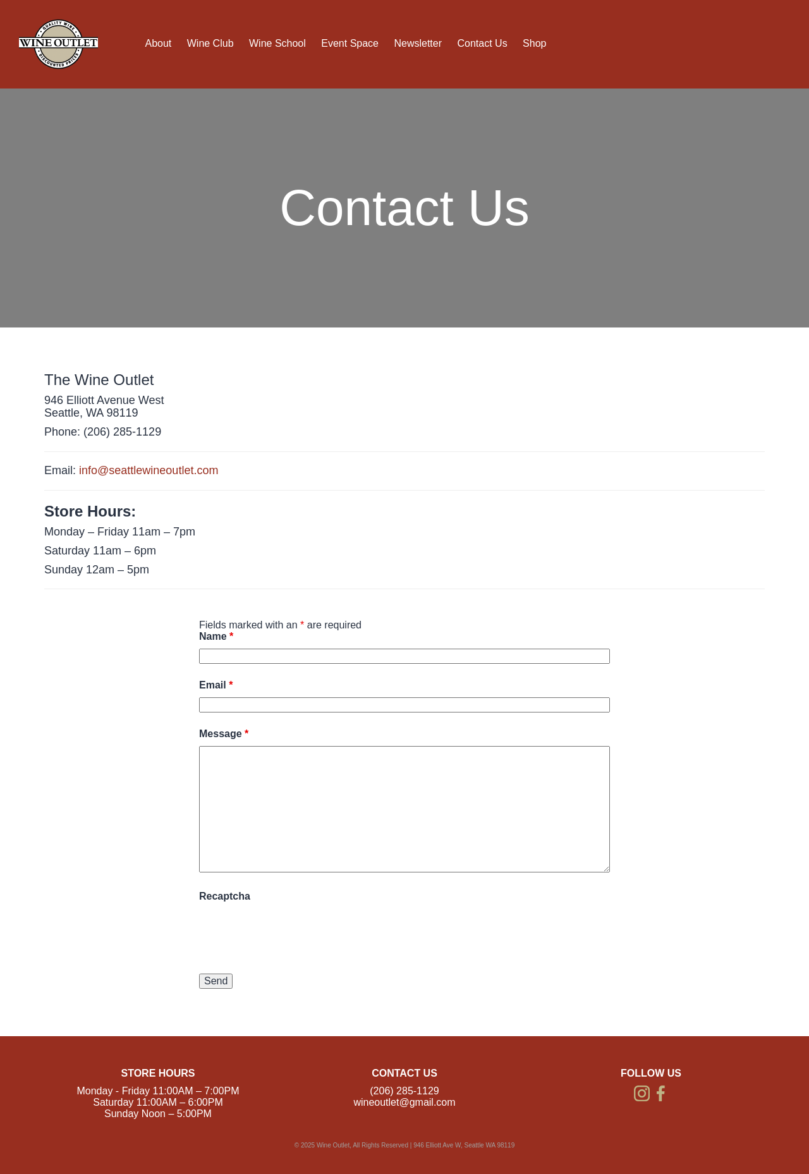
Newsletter (418, 43)
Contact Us (482, 43)
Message (223, 733)
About (158, 43)
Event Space (350, 43)
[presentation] (295, 933)
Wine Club (210, 43)
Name (216, 636)
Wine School (277, 43)
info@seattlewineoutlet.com (148, 470)
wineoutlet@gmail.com (404, 1102)
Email (216, 685)
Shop (534, 43)
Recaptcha (224, 896)
